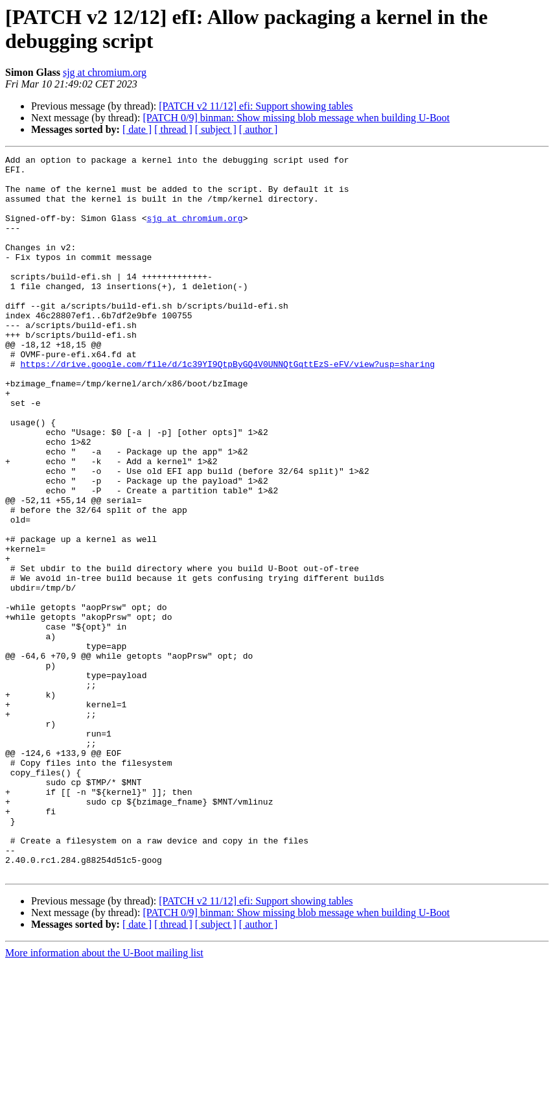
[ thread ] (173, 129)
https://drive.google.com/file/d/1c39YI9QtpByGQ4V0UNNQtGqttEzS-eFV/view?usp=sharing (227, 406)
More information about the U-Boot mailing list (104, 1096)
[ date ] (137, 129)
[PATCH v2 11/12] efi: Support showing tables (255, 106)
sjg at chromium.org (104, 72)
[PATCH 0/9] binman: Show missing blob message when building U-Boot (296, 117)
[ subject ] (216, 129)
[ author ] (258, 129)
